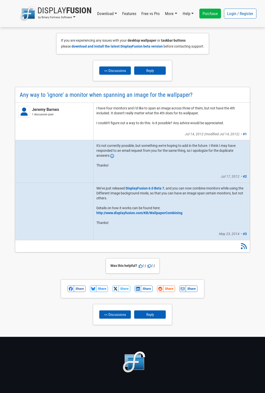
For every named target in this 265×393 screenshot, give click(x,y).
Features (129, 13)
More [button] (169, 13)
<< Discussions (115, 70)
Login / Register (240, 13)
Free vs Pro (150, 13)
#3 (245, 234)
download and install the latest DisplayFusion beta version (117, 46)
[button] (55, 13)
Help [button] (186, 13)
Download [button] (105, 13)
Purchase (210, 13)
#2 (245, 176)
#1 (245, 134)
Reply (150, 70)
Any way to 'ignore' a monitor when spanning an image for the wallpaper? (106, 94)
